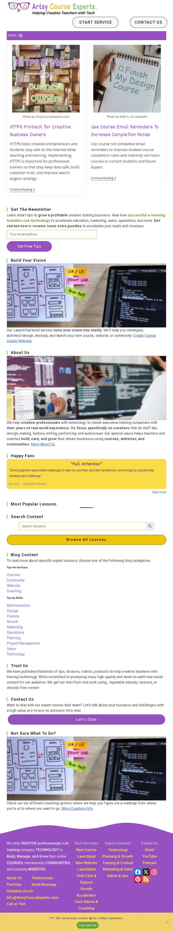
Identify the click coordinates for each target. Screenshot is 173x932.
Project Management (23, 643)
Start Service (95, 22)
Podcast (149, 863)
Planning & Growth (117, 856)
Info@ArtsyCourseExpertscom (32, 897)
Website (13, 585)
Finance (13, 616)
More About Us (43, 444)
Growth (12, 622)
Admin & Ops (117, 876)
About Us (14, 878)
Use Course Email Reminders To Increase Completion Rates (124, 131)
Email (149, 850)
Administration (18, 605)
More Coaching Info (77, 808)
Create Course (144, 335)
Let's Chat (86, 719)
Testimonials (42, 878)
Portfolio (14, 884)
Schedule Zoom (20, 891)
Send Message (44, 884)
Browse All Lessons (86, 539)
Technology (16, 654)
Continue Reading (22, 190)
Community (16, 580)
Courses (13, 575)
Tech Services (86, 843)
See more (159, 492)
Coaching (14, 591)
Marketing (15, 627)
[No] (167, 922)
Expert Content (118, 843)
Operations (16, 632)
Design (12, 611)
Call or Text (16, 904)
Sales (11, 649)
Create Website (19, 341)
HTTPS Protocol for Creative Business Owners (40, 131)
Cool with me (87, 925)
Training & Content (117, 863)
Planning (13, 638)
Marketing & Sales (118, 869)
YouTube (149, 856)
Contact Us (148, 22)
